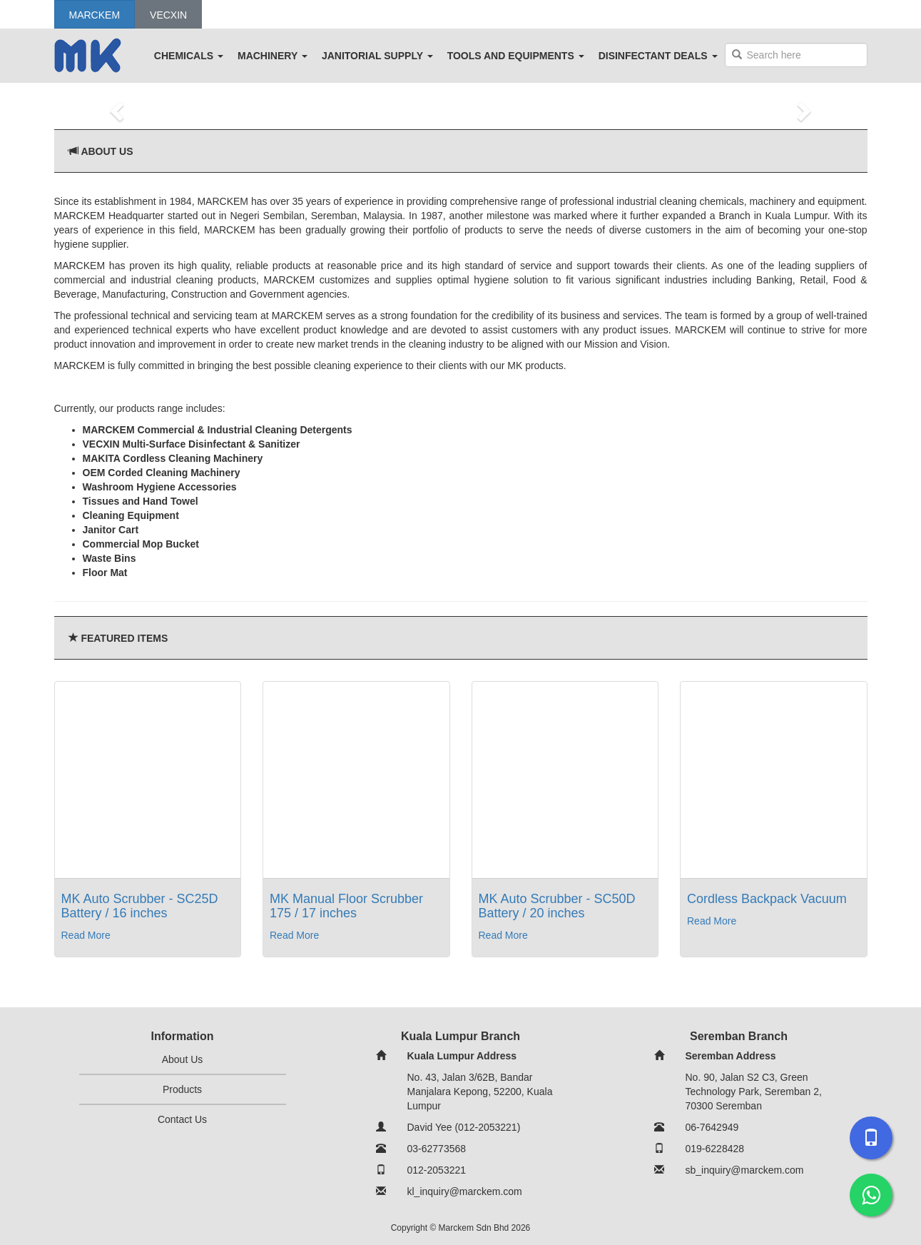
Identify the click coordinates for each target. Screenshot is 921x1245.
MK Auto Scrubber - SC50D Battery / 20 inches (557, 906)
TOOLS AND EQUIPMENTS (515, 55)
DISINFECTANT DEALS (658, 55)
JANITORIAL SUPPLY (377, 55)
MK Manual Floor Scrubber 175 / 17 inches (346, 906)
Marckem (95, 15)
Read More (86, 935)
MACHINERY (272, 55)
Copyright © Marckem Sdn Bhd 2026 (461, 1228)
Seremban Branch (739, 1036)
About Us (107, 151)
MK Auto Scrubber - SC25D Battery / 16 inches (139, 906)
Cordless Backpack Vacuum (767, 899)
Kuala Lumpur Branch (460, 1036)
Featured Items (124, 638)
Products (182, 1089)
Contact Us (182, 1119)
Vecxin (168, 15)
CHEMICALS (188, 55)
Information (182, 1036)
